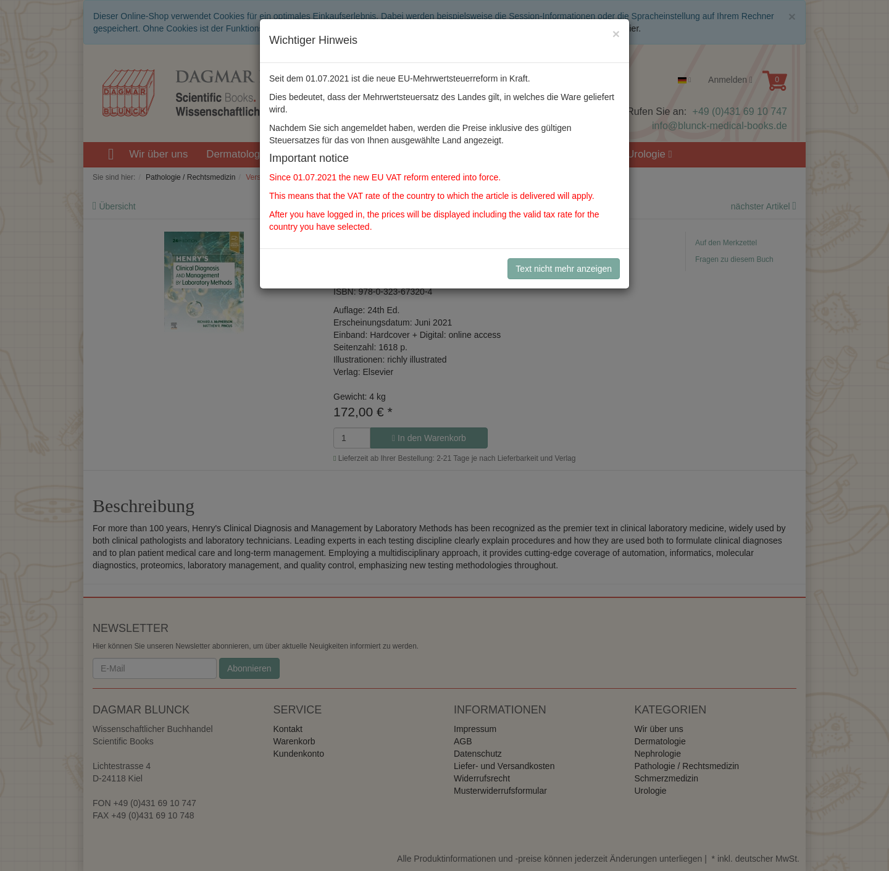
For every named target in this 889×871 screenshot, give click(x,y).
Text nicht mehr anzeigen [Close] (563, 269)
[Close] (616, 33)
